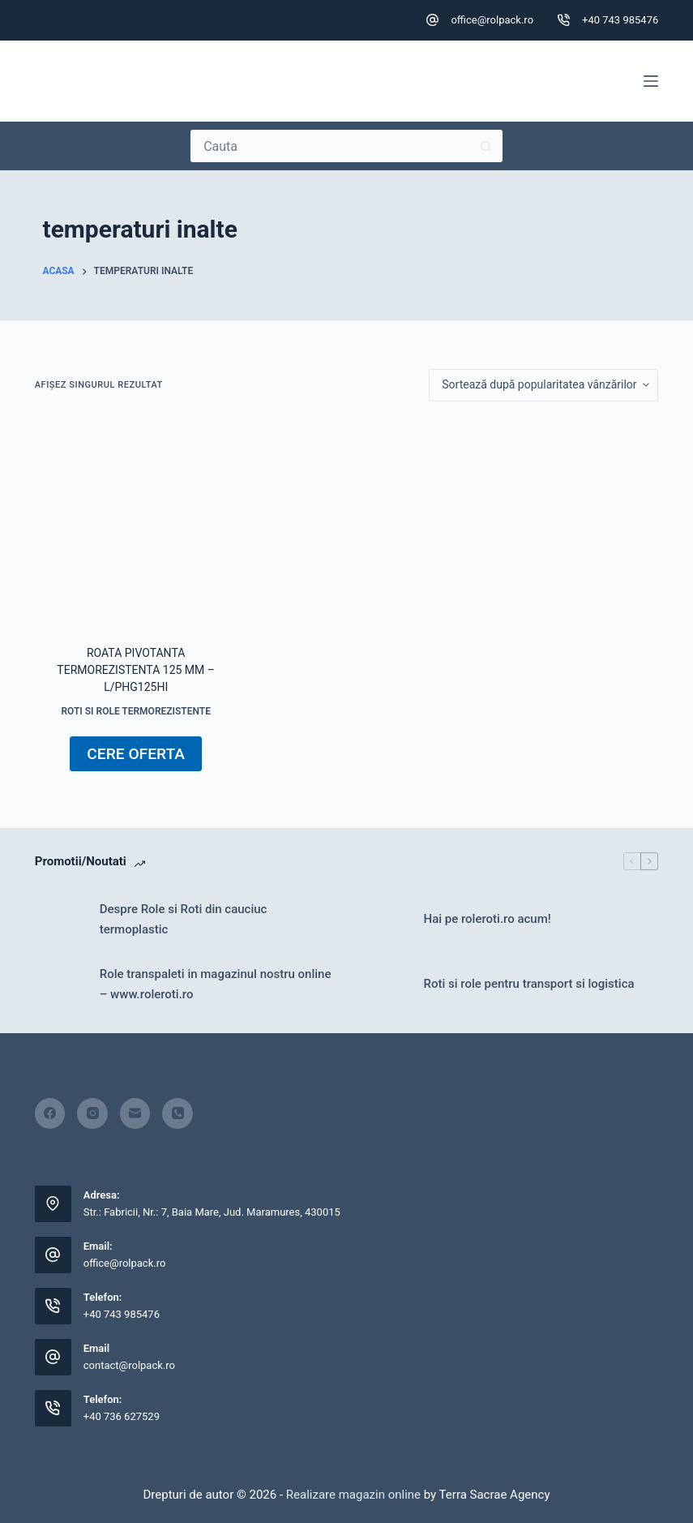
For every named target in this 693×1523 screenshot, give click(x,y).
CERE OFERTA (136, 753)
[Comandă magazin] (543, 385)
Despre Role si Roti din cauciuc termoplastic (183, 919)
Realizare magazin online (352, 1494)
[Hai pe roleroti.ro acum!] (383, 919)
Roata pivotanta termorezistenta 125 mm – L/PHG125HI (136, 669)
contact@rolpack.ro (129, 1365)
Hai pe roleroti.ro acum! (487, 919)
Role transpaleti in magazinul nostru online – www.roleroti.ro (216, 984)
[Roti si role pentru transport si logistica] (383, 984)
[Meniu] (651, 81)
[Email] (135, 1113)
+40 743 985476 (620, 20)
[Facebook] (50, 1113)
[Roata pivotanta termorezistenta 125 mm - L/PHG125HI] (136, 523)
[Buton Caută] (486, 146)
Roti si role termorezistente (136, 711)
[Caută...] (330, 146)
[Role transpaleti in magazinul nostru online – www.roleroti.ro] (59, 984)
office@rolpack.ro (492, 20)
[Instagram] (92, 1113)
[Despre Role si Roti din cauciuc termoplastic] (59, 919)
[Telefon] (177, 1113)
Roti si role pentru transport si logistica (529, 983)
